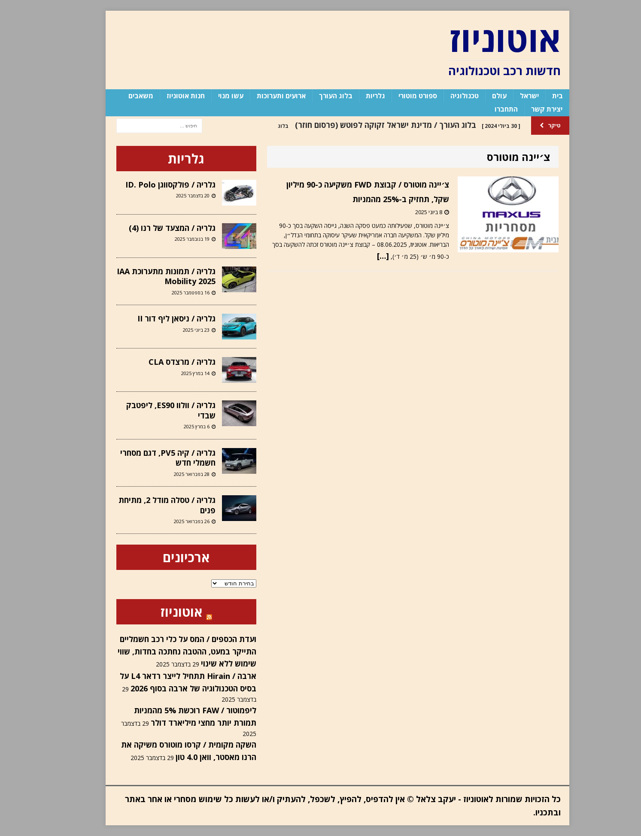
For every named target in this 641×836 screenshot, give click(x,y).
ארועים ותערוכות (264, 95)
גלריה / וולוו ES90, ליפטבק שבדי (154, 410)
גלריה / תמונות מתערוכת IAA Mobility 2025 (149, 276)
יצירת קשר (530, 109)
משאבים (124, 95)
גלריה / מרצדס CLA (165, 362)
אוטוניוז (164, 612)
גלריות (358, 95)
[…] (366, 256)
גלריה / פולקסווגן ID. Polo (154, 184)
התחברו (489, 109)
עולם (482, 95)
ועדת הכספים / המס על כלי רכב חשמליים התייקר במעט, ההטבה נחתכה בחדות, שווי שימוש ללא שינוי (170, 651)
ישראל (512, 95)
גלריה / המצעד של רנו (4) (155, 228)
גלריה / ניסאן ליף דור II (160, 318)
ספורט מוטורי (401, 95)
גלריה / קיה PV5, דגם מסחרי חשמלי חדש (151, 458)
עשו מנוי (214, 95)
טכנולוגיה (448, 95)
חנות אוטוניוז (169, 95)
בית (540, 95)
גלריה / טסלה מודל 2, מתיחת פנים (150, 505)
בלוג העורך (319, 95)
